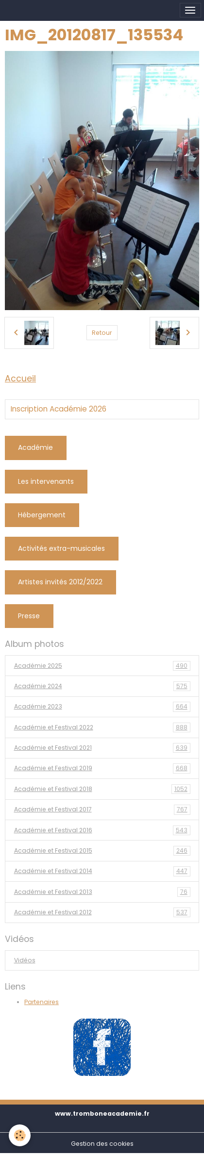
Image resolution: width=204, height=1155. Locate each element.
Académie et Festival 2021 (102, 748)
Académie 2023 (102, 706)
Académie (35, 447)
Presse (29, 616)
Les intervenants (46, 481)
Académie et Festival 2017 (102, 809)
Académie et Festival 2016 (102, 830)
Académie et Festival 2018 (102, 789)
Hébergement (42, 515)
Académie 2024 (102, 686)
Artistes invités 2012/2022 (60, 582)
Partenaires (41, 1002)
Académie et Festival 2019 (102, 768)
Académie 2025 (102, 666)
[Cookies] (20, 1135)
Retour (102, 333)
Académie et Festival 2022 (102, 727)
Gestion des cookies (102, 1143)
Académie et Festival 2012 (102, 912)
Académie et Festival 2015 (102, 851)
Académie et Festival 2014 (102, 871)
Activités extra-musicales (61, 548)
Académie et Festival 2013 (102, 892)
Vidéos (24, 960)
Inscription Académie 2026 (58, 409)
